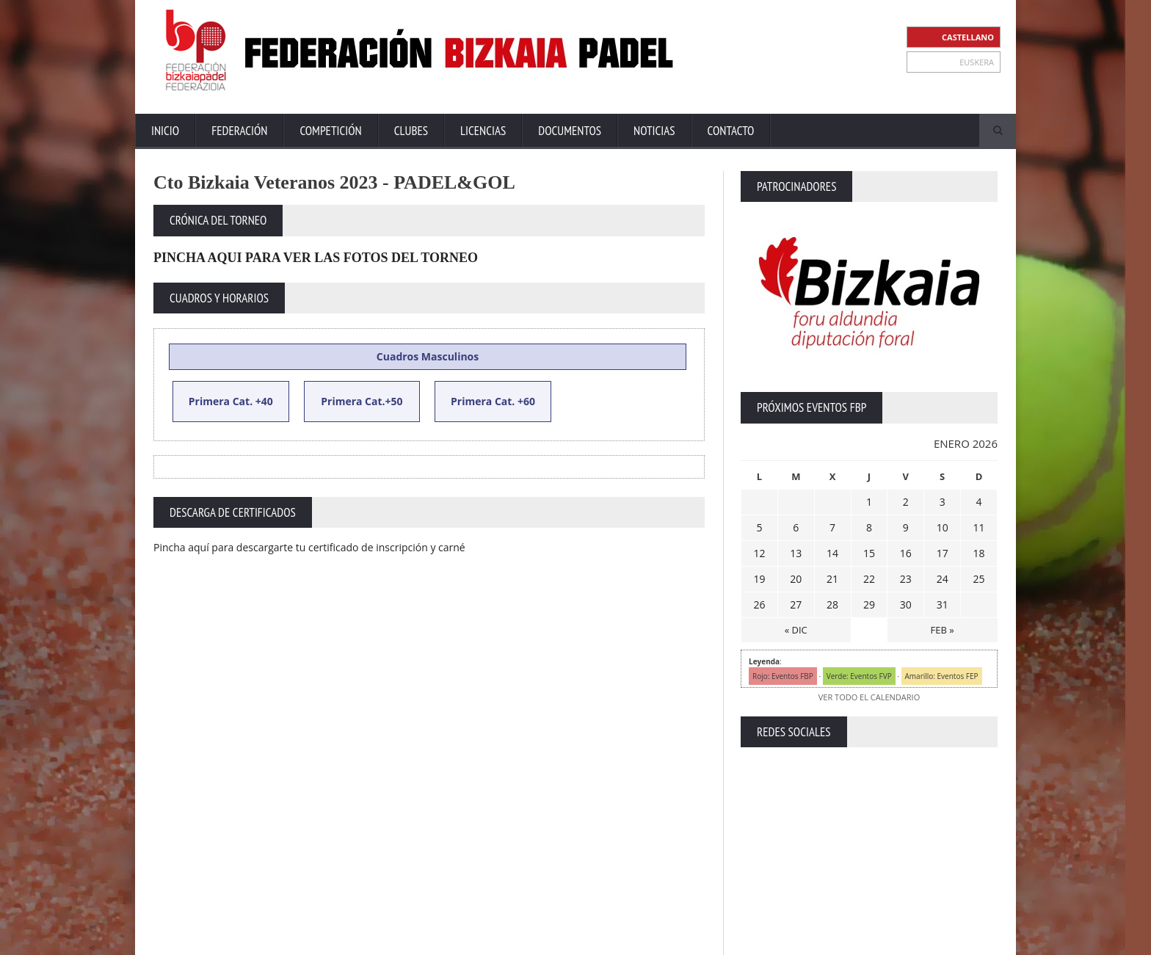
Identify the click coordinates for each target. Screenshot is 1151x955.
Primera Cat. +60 (493, 401)
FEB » (942, 629)
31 (942, 604)
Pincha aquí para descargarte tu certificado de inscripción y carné (309, 547)
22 (869, 579)
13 (796, 553)
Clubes (411, 131)
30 (906, 604)
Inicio (165, 131)
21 (832, 579)
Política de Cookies (959, 940)
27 (796, 604)
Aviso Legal (796, 940)
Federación (239, 131)
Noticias (654, 131)
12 (759, 553)
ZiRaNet (442, 940)
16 (906, 553)
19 (759, 579)
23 (906, 579)
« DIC (796, 629)
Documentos (569, 131)
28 (832, 604)
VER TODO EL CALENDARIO (869, 696)
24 (942, 579)
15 (869, 553)
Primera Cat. (221, 401)
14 (832, 553)
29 (869, 604)
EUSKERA (976, 62)
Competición (330, 131)
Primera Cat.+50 (361, 401)
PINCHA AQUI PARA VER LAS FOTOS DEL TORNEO (315, 257)
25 (979, 579)
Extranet (691, 940)
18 (979, 553)
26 (759, 604)
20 (796, 579)
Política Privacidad (869, 940)
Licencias (483, 131)
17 (942, 553)
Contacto (731, 131)
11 (979, 527)
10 (942, 527)
